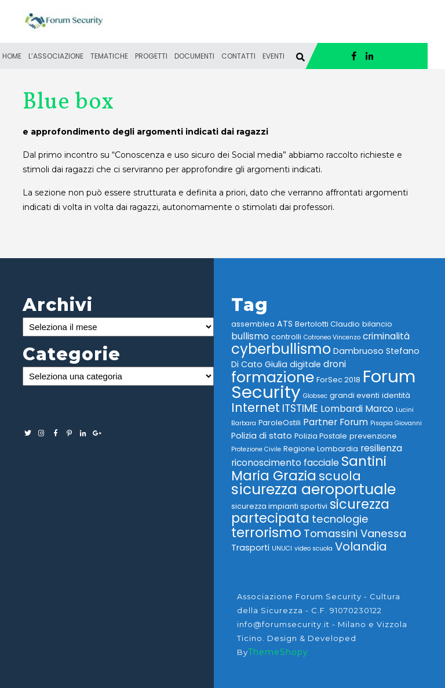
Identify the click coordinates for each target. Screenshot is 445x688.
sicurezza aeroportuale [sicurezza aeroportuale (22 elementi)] (313, 489)
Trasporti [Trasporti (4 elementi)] (250, 547)
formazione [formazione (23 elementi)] (272, 377)
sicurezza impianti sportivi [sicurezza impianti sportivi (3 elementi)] (279, 506)
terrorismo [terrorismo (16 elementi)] (266, 532)
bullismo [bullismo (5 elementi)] (250, 336)
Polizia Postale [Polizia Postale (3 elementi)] (320, 436)
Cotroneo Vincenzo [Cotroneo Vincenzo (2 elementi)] (332, 337)
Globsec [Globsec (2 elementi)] (315, 396)
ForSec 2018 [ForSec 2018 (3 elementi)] (338, 380)
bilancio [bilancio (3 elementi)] (377, 324)
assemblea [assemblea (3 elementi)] (253, 324)
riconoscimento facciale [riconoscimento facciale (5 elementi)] (285, 463)
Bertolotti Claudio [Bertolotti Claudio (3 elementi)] (327, 324)
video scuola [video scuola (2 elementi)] (313, 548)
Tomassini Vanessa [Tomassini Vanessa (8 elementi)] (355, 533)
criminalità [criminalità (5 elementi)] (386, 336)
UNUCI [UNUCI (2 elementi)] (282, 548)
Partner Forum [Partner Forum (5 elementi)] (335, 422)
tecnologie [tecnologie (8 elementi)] (340, 519)
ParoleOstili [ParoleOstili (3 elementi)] (279, 423)
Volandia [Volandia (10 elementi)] (361, 546)
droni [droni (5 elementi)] (334, 364)
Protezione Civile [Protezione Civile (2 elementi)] (256, 449)
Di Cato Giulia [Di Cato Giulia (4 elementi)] (259, 364)
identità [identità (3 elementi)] (396, 395)
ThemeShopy (278, 652)
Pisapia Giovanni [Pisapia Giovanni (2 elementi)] (396, 423)
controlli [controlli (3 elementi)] (286, 337)
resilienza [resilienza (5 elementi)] (381, 448)
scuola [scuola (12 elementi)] (340, 476)
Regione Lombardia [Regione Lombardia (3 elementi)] (320, 449)
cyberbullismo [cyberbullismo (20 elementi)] (281, 349)
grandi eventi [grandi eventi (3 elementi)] (355, 395)
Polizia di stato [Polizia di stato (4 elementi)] (261, 435)
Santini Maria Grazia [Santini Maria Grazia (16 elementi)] (308, 468)
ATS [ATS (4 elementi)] (285, 323)
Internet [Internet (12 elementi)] (255, 407)
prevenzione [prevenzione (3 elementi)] (373, 436)
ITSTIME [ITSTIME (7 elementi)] (300, 408)
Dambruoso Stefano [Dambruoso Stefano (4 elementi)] (376, 351)
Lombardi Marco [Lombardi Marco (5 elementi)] (356, 409)
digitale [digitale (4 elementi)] (305, 364)
